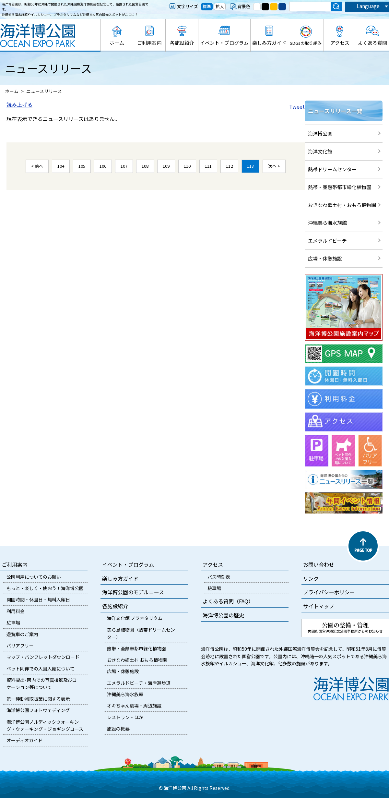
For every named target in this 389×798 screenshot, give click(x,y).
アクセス (339, 42)
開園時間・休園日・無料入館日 (38, 599)
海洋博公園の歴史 (223, 615)
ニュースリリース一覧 (335, 111)
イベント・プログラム (224, 42)
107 (124, 166)
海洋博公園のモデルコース (133, 592)
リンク (311, 578)
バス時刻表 (218, 577)
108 (145, 166)
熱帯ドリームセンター (332, 169)
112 (229, 166)
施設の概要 (118, 728)
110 (187, 166)
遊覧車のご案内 (22, 634)
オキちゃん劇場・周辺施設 (134, 705)
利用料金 (15, 611)
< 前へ (37, 166)
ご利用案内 (149, 42)
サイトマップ (318, 606)
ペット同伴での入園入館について (40, 668)
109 (166, 166)
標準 (207, 6)
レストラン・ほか (125, 717)
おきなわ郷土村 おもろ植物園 (137, 660)
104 (60, 166)
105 (81, 166)
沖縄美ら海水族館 (327, 222)
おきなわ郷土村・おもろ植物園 (342, 204)
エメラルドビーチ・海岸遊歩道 (139, 683)
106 (103, 166)
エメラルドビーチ (327, 240)
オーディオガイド (24, 740)
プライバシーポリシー (329, 592)
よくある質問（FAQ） (228, 601)
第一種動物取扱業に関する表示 (38, 698)
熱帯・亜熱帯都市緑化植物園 (339, 187)
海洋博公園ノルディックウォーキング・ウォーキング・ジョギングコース (44, 725)
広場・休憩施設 (325, 258)
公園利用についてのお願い (33, 577)
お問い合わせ (318, 564)
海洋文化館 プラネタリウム (134, 618)
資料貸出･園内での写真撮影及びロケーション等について (41, 683)
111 (208, 166)
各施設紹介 (182, 42)
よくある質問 (372, 42)
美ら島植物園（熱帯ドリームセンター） (141, 633)
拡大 (220, 6)
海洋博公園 (320, 133)
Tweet (297, 106)
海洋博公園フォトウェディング (38, 710)
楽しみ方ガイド (269, 42)
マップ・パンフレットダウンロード (42, 657)
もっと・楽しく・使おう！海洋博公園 (45, 588)
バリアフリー (20, 645)
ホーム (117, 42)
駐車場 (13, 622)
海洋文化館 (320, 151)
